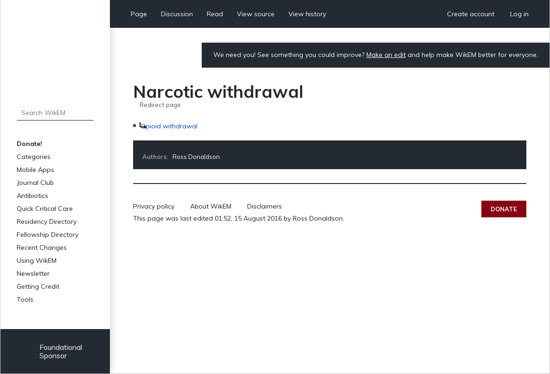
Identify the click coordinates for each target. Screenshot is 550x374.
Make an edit (386, 55)
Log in (519, 14)
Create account (470, 14)
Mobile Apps (35, 169)
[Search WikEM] (55, 112)
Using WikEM (37, 260)
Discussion (177, 14)
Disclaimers (264, 206)
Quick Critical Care (45, 208)
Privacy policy (153, 206)
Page (139, 14)
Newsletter (33, 273)
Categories (34, 156)
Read (215, 14)
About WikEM (210, 206)
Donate (504, 209)
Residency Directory (47, 221)
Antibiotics (32, 195)
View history (307, 14)
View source (256, 14)
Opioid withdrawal (169, 126)
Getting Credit (38, 286)
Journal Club (35, 182)
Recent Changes (42, 247)
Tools (25, 299)
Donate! (29, 143)
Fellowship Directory (47, 234)
